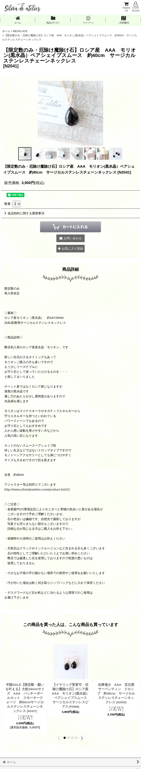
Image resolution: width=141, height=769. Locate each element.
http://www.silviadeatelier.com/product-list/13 (37, 489)
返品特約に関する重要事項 (24, 213)
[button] (24, 153)
